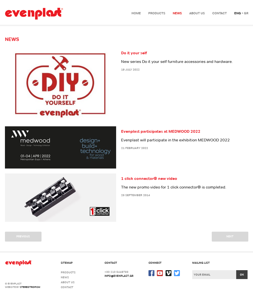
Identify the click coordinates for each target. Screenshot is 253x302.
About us (197, 13)
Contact (219, 13)
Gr (246, 13)
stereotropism (30, 287)
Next (229, 236)
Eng (237, 13)
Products (156, 13)
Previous (23, 236)
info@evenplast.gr (119, 276)
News (177, 13)
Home (136, 13)
